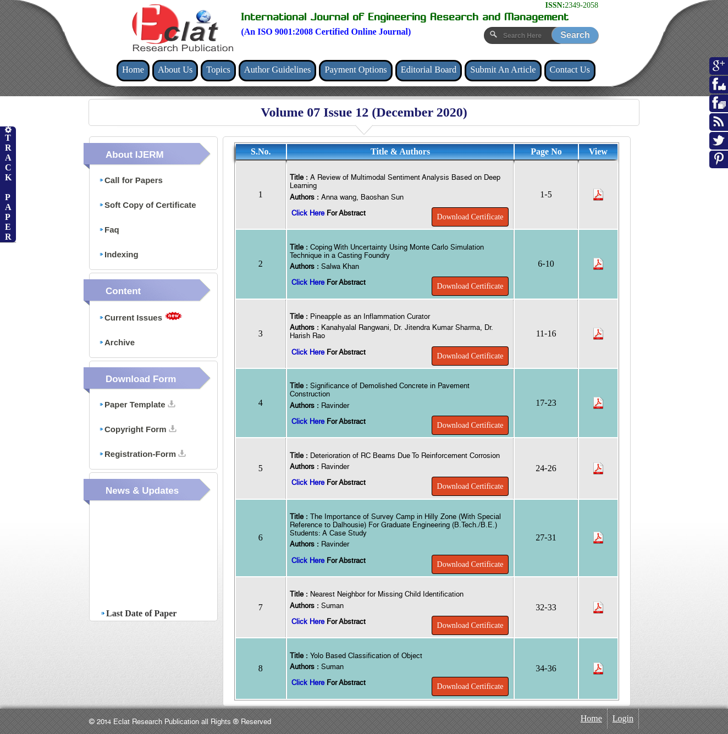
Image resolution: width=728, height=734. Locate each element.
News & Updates (142, 490)
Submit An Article (503, 69)
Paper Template (137, 404)
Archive (117, 342)
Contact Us (570, 69)
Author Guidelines (277, 69)
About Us (175, 69)
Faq (109, 229)
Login (623, 718)
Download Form (141, 379)
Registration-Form (142, 454)
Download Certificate (470, 217)
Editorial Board (429, 69)
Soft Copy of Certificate (147, 204)
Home (133, 69)
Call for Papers (131, 180)
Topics (218, 69)
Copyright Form (138, 429)
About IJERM (135, 155)
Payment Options (355, 69)
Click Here (309, 213)
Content (123, 291)
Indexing (119, 254)
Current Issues (141, 317)
